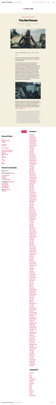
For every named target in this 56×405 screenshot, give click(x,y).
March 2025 (32, 154)
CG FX (32, 112)
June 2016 (31, 297)
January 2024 (32, 175)
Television (31, 391)
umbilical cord (19, 122)
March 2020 (32, 245)
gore (38, 115)
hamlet (27, 116)
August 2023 (32, 183)
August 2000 (32, 333)
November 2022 (32, 196)
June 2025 (31, 149)
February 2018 (32, 274)
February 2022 (32, 210)
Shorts (30, 389)
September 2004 (33, 323)
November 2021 (32, 215)
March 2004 (32, 324)
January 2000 (32, 336)
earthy (18, 114)
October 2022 (32, 198)
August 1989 (32, 361)
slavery (23, 121)
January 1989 (32, 364)
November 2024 (32, 160)
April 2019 (31, 260)
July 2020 (31, 239)
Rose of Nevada (5, 148)
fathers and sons (21, 115)
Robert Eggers (29, 120)
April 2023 (31, 189)
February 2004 (32, 326)
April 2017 (31, 286)
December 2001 (32, 329)
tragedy (35, 121)
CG (26, 112)
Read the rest (22, 108)
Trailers (31, 394)
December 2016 (32, 289)
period (35, 118)
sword (33, 121)
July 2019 (31, 256)
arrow (29, 111)
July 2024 (31, 166)
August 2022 (32, 201)
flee (35, 115)
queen (26, 119)
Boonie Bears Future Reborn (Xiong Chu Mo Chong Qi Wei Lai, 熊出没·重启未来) (8, 184)
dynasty (39, 113)
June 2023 (31, 186)
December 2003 (32, 327)
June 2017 (31, 283)
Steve (3, 175)
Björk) (21, 112)
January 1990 (32, 359)
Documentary (32, 378)
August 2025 (32, 146)
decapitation (27, 113)
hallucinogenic (23, 116)
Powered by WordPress (18, 402)
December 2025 (32, 140)
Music (49, 2)
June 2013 (31, 304)
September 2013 (33, 303)
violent (26, 122)
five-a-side (32, 115)
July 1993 (31, 350)
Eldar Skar (20, 114)
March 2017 (31, 288)
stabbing (26, 121)
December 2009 (32, 312)
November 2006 (32, 318)
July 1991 (31, 356)
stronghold (29, 121)
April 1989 (31, 362)
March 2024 (32, 172)
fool (36, 115)
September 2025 (33, 145)
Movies (44, 2)
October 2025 (32, 143)
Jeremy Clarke (22, 23)
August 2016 (32, 295)
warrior (31, 122)
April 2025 (31, 152)
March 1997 (31, 341)
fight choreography (27, 115)
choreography (36, 112)
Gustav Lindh (19, 116)
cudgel (24, 113)
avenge (31, 111)
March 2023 (32, 190)
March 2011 (31, 311)
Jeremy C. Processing (7, 2)
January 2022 (32, 212)
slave (21, 121)
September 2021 (33, 218)
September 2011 (33, 309)
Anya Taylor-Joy (24, 111)
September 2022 (33, 199)
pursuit (23, 119)
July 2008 (31, 315)
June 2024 (31, 168)
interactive (37, 116)
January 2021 (32, 230)
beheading (37, 111)
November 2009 (32, 314)
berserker (18, 112)
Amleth (20, 111)
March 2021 (31, 227)
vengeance (23, 122)
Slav (19, 121)
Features (31, 381)
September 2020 (33, 236)
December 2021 (32, 213)
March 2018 (31, 272)
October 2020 (32, 234)
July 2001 (31, 330)
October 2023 (32, 180)
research (31, 119)
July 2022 (31, 203)
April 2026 (31, 134)
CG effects (29, 112)
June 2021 (31, 222)
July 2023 (31, 184)
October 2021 (32, 216)
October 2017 (32, 279)
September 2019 (33, 253)
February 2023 (32, 192)
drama (36, 113)
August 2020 (32, 238)
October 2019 (32, 251)
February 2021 (32, 228)
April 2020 (31, 244)
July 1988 (31, 365)
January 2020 (32, 248)
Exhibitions (40, 2)
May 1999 (31, 338)
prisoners (20, 119)
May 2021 (31, 224)
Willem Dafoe (35, 122)
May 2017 (31, 285)
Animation (31, 372)
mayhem (27, 117)
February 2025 (32, 155)
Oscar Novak (32, 118)
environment (29, 114)
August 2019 (32, 254)
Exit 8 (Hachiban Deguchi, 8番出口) (6, 141)
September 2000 (33, 332)
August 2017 (32, 280)
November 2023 (32, 178)
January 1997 (32, 342)
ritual (25, 120)
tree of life (38, 121)
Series (30, 388)
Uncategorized (32, 395)
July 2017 (31, 282)
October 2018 (32, 263)
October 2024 (32, 162)
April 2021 (31, 225)
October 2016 (32, 292)
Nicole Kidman (27, 118)
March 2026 (32, 136)
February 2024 (32, 174)
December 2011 (32, 307)
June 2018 (31, 268)
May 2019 (31, 259)
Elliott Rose (24, 114)
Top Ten (31, 392)
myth (23, 118)
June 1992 (31, 352)
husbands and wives (32, 116)
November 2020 (32, 233)
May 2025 (31, 151)
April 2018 (31, 271)
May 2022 (31, 206)
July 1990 (31, 358)
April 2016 (31, 298)
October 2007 (32, 317)
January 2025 (32, 157)
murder (21, 118)
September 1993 (33, 347)
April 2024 (31, 171)
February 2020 (32, 247)
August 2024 (32, 165)
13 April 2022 (29, 23)
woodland (39, 122)
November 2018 (32, 262)
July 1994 (31, 345)
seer (32, 120)
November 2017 (32, 277)
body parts (24, 112)
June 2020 (31, 241)
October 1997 (32, 339)
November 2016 (32, 291)
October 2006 (32, 320)
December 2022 (32, 195)
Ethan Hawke (33, 114)
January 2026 (32, 139)
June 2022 (31, 204)
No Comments (36, 23)
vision (29, 122)
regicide (28, 119)
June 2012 (31, 306)
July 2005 (31, 321)
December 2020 (32, 231)
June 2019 (31, 257)
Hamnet (7, 170)
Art (33, 2)
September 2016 (33, 294)
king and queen (22, 117)
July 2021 (31, 221)
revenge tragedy (21, 120)
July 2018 (31, 266)
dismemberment (32, 113)
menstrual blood (31, 117)
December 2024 (32, 158)
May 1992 (31, 353)
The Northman (28, 20)
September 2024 (33, 163)
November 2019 (32, 250)
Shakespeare (36, 120)
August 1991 (32, 355)
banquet (34, 111)
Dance (30, 377)
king (19, 117)
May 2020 (31, 242)
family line (37, 114)
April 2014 (31, 301)
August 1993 (32, 349)
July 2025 (31, 148)
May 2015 (31, 300)
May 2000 (31, 335)
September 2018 (33, 265)
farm (17, 115)
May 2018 (31, 269)
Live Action (31, 383)
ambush (18, 111)
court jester (20, 113)
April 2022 (31, 207)
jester (17, 117)
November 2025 (32, 142)
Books (36, 2)
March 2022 (32, 209)
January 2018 (32, 276)
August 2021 (32, 219)
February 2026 (32, 137)
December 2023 (32, 177)
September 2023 (33, 181)
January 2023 (32, 193)
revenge (34, 119)
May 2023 (31, 187)
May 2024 (31, 169)
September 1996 (33, 344)
